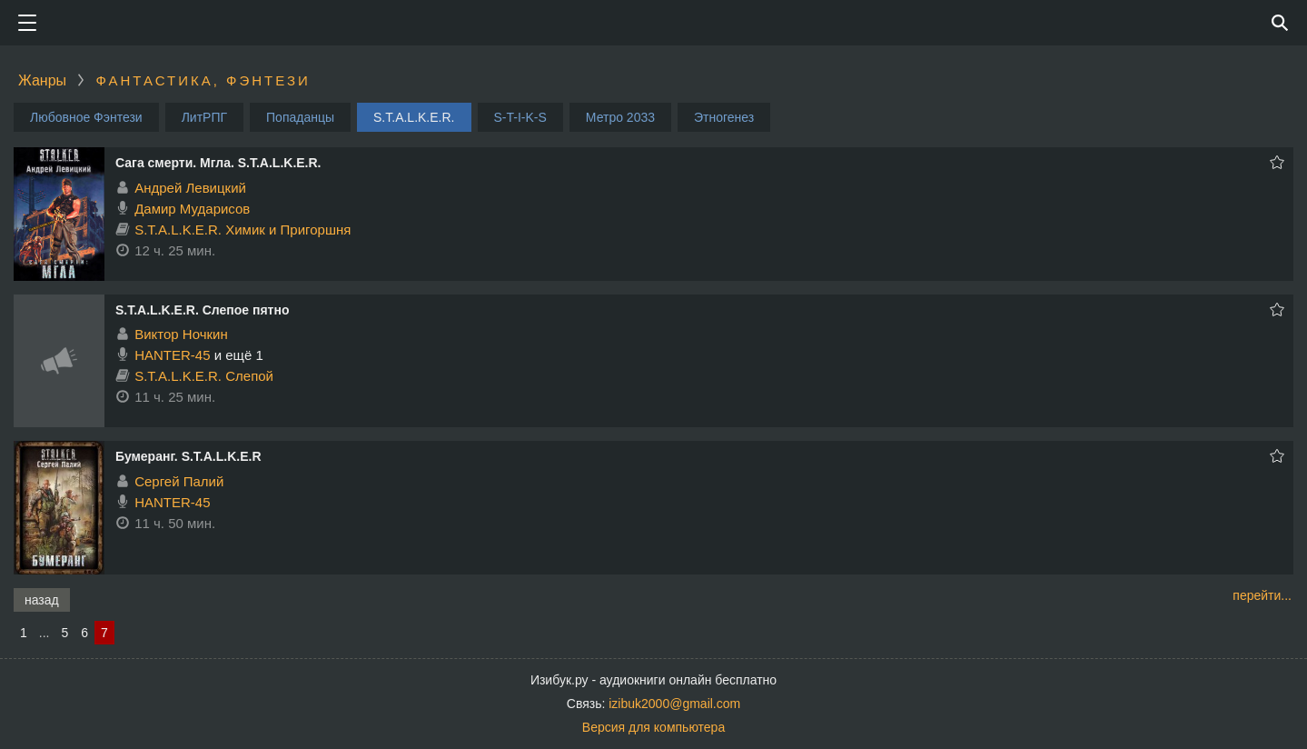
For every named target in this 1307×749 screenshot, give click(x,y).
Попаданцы (300, 117)
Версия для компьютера (653, 727)
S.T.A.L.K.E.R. (413, 117)
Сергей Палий (178, 481)
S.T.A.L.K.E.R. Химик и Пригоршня (242, 229)
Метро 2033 (620, 117)
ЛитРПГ (204, 117)
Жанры (42, 80)
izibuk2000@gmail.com (674, 703)
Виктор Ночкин (181, 334)
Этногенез (724, 117)
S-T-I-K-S (520, 117)
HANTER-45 (172, 355)
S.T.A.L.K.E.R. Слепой (203, 376)
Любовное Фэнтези (86, 117)
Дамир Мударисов (192, 208)
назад (42, 600)
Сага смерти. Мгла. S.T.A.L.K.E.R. (218, 162)
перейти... (1262, 595)
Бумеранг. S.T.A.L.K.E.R (188, 456)
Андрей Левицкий (190, 187)
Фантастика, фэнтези (202, 80)
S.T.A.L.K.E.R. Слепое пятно (202, 310)
